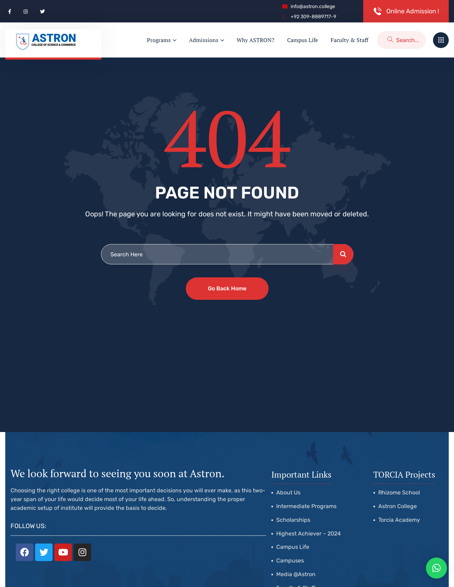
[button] (436, 568)
